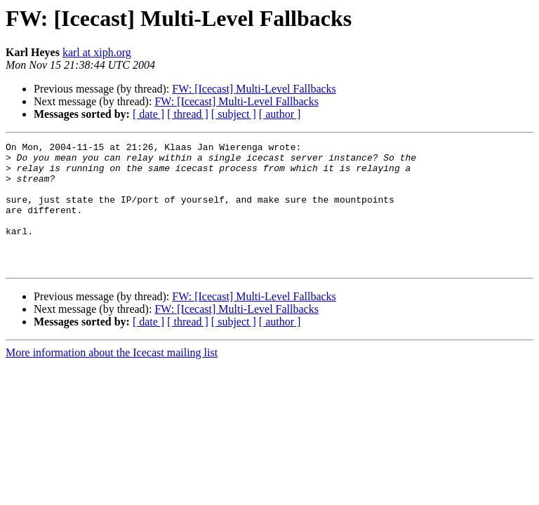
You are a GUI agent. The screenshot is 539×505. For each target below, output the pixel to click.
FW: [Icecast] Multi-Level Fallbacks (254, 89)
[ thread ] (187, 114)
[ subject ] (233, 114)
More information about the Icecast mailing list (112, 378)
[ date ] (148, 114)
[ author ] (280, 114)
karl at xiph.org (96, 52)
